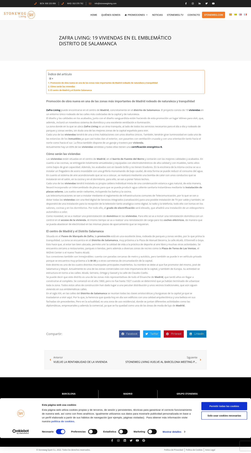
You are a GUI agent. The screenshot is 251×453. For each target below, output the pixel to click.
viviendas (194, 110)
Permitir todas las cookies (224, 421)
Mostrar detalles (172, 446)
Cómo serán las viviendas (62, 86)
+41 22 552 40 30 (189, 406)
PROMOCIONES (138, 15)
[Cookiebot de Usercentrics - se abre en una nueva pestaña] (21, 446)
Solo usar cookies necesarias (224, 430)
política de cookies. (63, 436)
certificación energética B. (147, 146)
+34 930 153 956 (74, 400)
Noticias (157, 15)
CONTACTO (194, 15)
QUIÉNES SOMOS (110, 15)
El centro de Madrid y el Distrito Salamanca (71, 90)
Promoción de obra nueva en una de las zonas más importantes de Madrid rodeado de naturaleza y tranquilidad (104, 82)
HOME (93, 15)
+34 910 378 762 (132, 400)
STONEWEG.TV (175, 15)
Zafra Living (53, 110)
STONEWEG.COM (213, 15)
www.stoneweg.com (187, 409)
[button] (129, 334)
